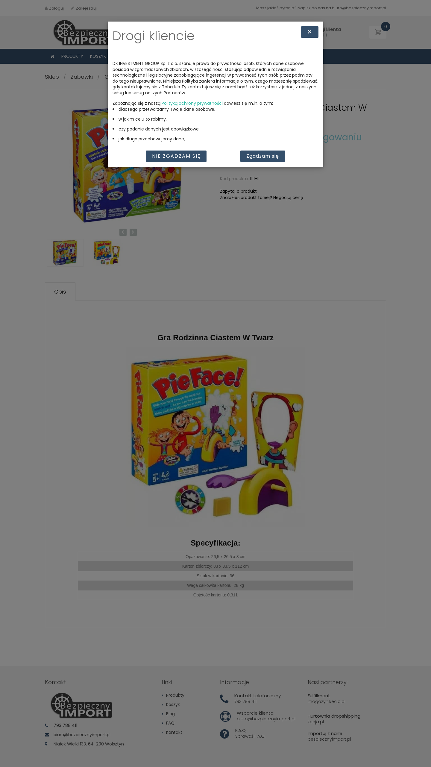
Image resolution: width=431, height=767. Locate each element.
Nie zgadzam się (176, 156)
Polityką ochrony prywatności (192, 103)
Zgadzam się (262, 156)
